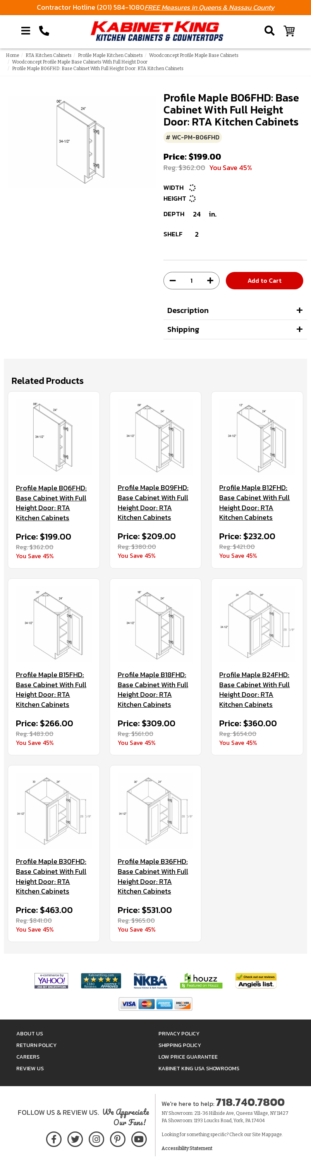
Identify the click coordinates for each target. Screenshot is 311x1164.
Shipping (183, 329)
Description (188, 310)
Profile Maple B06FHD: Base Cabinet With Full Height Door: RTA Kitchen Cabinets (51, 503)
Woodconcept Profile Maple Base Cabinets (194, 55)
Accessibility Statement (187, 1148)
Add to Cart (264, 280)
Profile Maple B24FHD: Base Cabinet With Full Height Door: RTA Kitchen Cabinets (254, 690)
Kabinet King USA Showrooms (198, 1068)
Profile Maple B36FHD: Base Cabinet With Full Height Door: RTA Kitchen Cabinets (153, 876)
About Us (29, 1034)
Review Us (30, 1068)
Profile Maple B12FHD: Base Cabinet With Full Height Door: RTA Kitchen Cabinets (254, 503)
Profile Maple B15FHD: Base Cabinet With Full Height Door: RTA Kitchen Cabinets (51, 690)
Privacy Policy (178, 1034)
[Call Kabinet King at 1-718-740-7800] (44, 31)
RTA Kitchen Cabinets (49, 55)
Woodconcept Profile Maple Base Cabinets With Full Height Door (80, 62)
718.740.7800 (250, 1102)
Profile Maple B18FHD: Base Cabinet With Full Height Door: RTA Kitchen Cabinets (153, 690)
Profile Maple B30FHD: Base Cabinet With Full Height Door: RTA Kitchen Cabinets (51, 876)
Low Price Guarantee (188, 1057)
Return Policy (36, 1045)
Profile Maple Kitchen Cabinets (110, 55)
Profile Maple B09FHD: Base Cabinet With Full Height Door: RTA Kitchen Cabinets (153, 503)
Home (12, 55)
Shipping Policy (179, 1045)
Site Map (261, 1134)
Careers (28, 1057)
